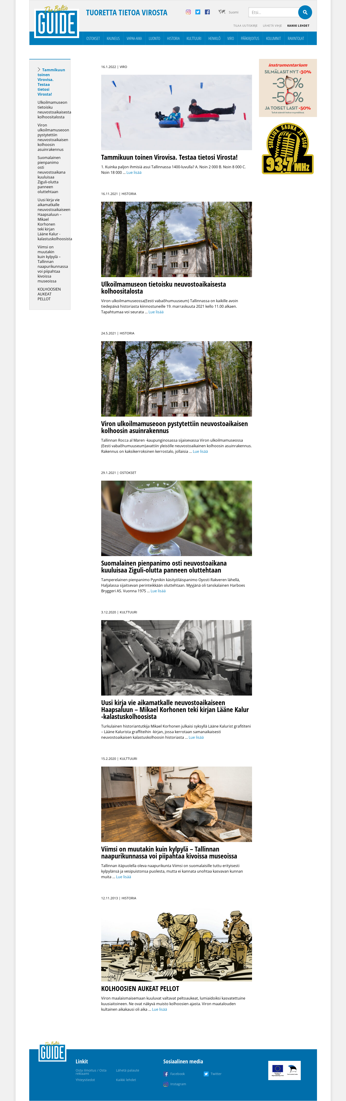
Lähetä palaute (127, 1070)
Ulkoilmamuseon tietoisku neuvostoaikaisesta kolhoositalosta (54, 110)
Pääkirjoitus (250, 38)
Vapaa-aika (134, 38)
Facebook (177, 1074)
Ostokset (93, 38)
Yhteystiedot (85, 1080)
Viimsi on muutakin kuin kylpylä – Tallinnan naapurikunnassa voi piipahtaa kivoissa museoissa (53, 264)
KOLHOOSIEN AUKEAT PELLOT (49, 294)
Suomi (234, 12)
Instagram (178, 1084)
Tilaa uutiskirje (244, 26)
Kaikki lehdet (298, 26)
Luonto (154, 38)
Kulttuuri (194, 38)
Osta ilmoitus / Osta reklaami (91, 1072)
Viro (230, 38)
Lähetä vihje (271, 26)
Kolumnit (273, 38)
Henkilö (214, 38)
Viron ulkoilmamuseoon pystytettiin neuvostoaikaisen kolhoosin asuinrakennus (53, 137)
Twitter (216, 1074)
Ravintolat (296, 38)
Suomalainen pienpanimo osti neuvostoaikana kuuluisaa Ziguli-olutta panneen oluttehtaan (51, 174)
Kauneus (113, 38)
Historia (173, 38)
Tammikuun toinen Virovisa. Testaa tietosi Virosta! (51, 82)
